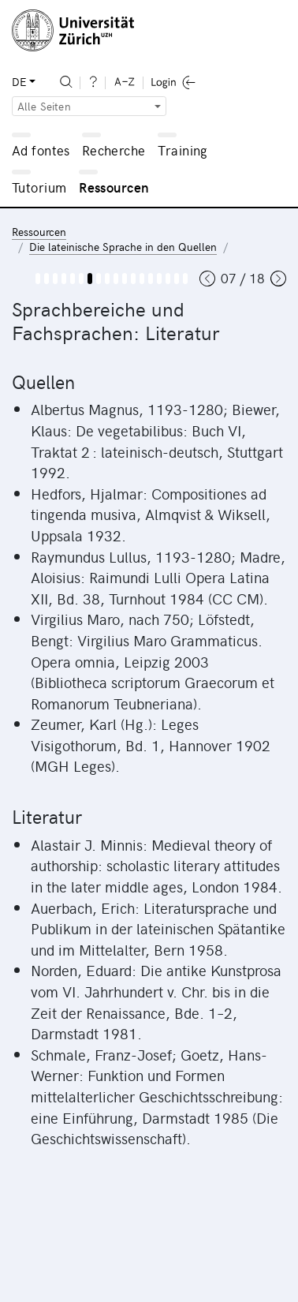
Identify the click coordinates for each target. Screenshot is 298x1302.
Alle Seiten (44, 106)
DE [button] (19, 81)
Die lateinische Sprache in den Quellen (123, 246)
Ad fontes (41, 149)
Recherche (114, 149)
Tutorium (39, 187)
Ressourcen (114, 187)
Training (182, 149)
